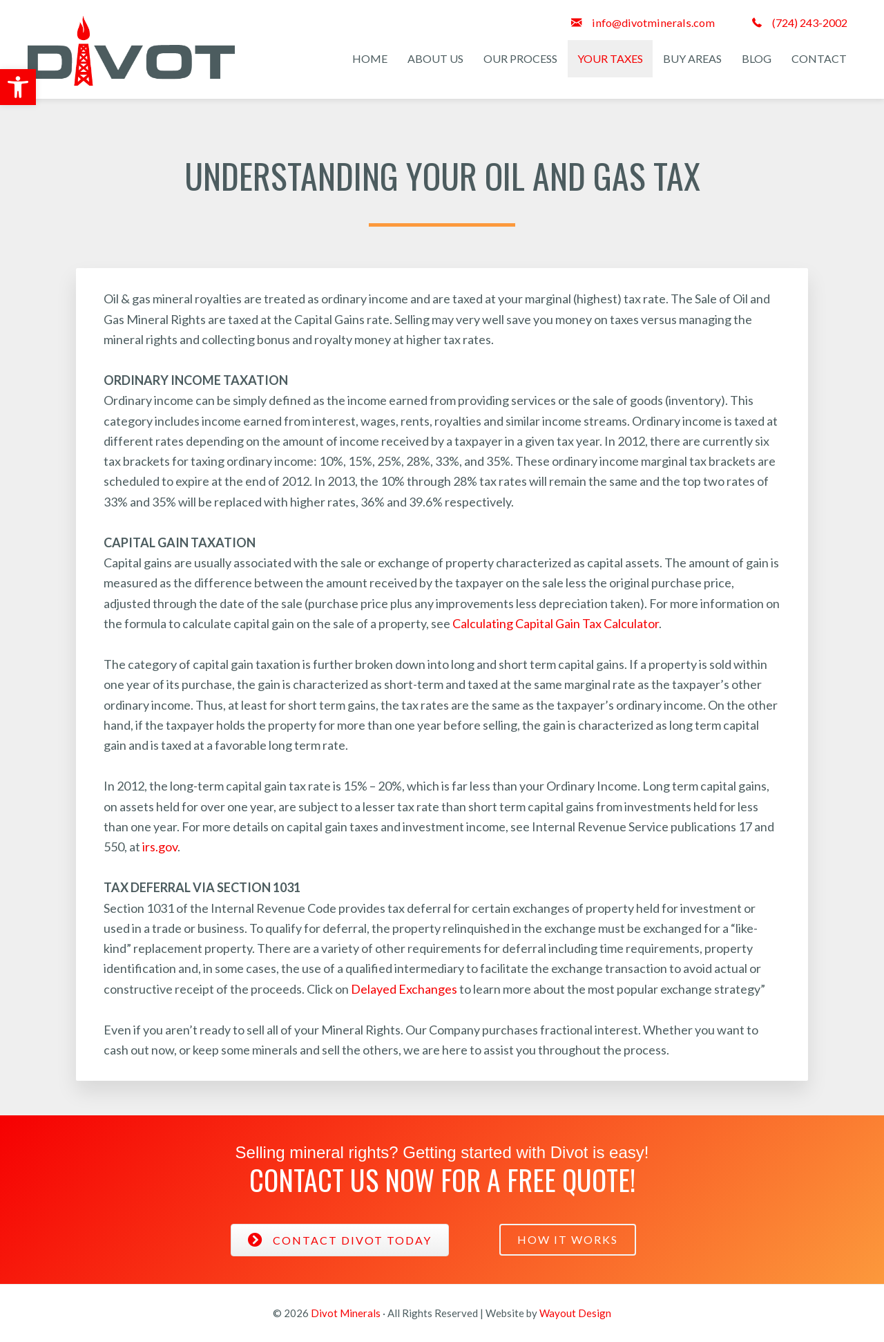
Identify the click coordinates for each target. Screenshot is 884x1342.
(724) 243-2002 (809, 22)
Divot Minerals (346, 1313)
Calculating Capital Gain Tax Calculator (555, 623)
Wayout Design (575, 1313)
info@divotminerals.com (653, 22)
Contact (819, 58)
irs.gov (159, 846)
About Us (435, 58)
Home (369, 58)
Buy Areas (692, 58)
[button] (18, 87)
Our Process (520, 58)
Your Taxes (610, 58)
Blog (756, 58)
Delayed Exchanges (404, 988)
